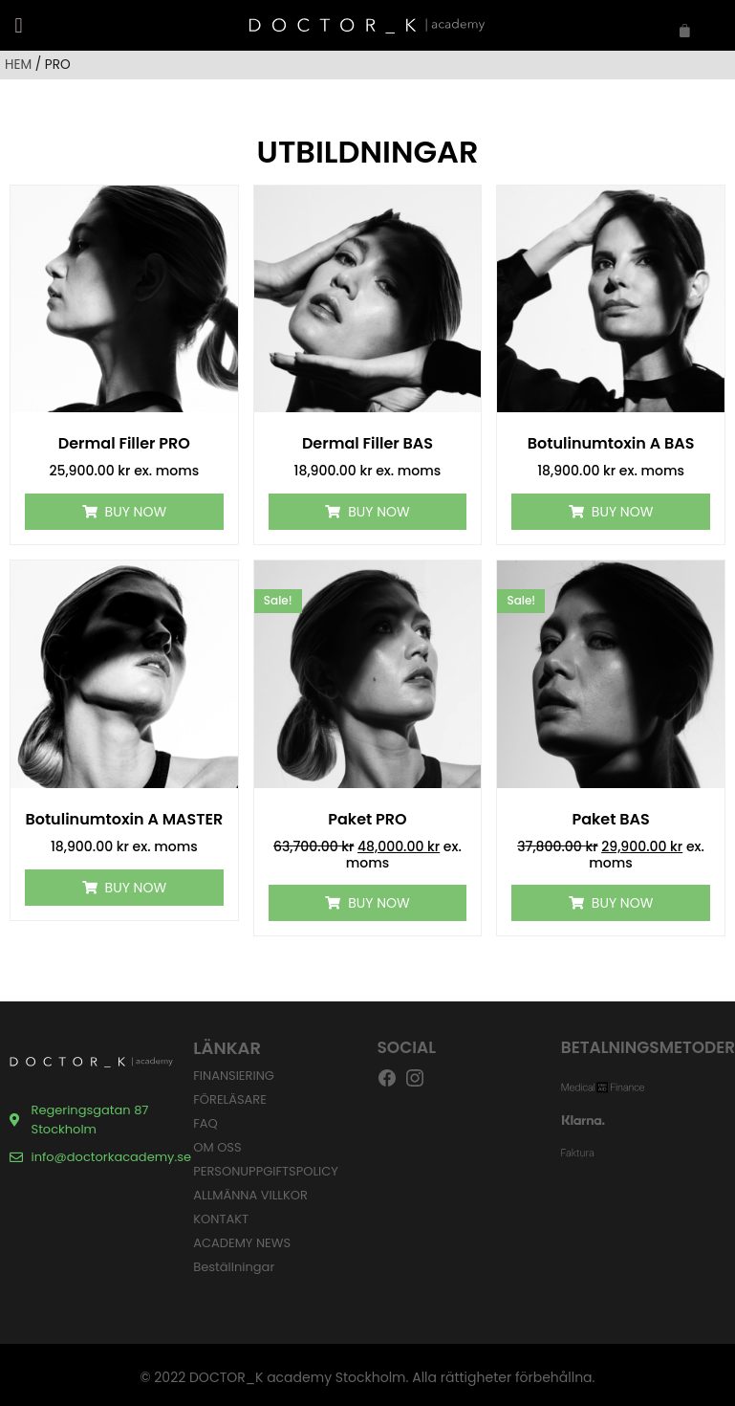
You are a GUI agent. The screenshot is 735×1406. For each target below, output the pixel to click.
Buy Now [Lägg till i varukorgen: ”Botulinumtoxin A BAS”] (622, 511)
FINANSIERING (233, 1075)
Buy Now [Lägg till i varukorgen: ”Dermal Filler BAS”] (378, 511)
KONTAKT (221, 1219)
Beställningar (233, 1267)
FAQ (205, 1123)
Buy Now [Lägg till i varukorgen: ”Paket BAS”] (622, 902)
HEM (18, 64)
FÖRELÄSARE (230, 1099)
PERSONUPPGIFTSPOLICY (265, 1171)
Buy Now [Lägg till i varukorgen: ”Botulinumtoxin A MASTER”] (135, 887)
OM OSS (217, 1147)
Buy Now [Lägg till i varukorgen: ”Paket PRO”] (378, 902)
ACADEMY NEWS (242, 1243)
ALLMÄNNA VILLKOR (250, 1195)
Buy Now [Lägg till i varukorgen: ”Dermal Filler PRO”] (135, 511)
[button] (19, 25)
